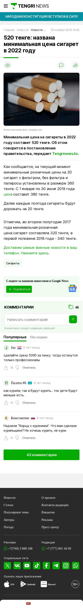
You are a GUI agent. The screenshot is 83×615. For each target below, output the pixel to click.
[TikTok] (36, 565)
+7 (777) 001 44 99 (58, 548)
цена (8, 194)
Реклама (47, 520)
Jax (13, 347)
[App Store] (7, 585)
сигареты (12, 263)
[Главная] (29, 5)
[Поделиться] (75, 65)
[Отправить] (73, 319)
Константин (20, 418)
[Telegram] (56, 565)
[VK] (17, 565)
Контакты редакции (55, 505)
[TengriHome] (25, 608)
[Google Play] (23, 585)
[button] (74, 608)
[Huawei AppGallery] (44, 585)
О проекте (49, 497)
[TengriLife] (58, 608)
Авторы (9, 520)
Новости (9, 497)
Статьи (8, 505)
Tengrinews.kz (65, 153)
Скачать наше (14, 576)
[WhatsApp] (75, 565)
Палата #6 (18, 383)
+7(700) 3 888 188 (20, 548)
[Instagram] (65, 565)
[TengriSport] (42, 608)
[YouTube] (27, 565)
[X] (7, 565)
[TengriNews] (8, 608)
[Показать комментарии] (61, 65)
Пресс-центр (50, 527)
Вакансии (48, 512)
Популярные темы (16, 512)
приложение (32, 576)
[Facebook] (46, 565)
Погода (9, 527)
